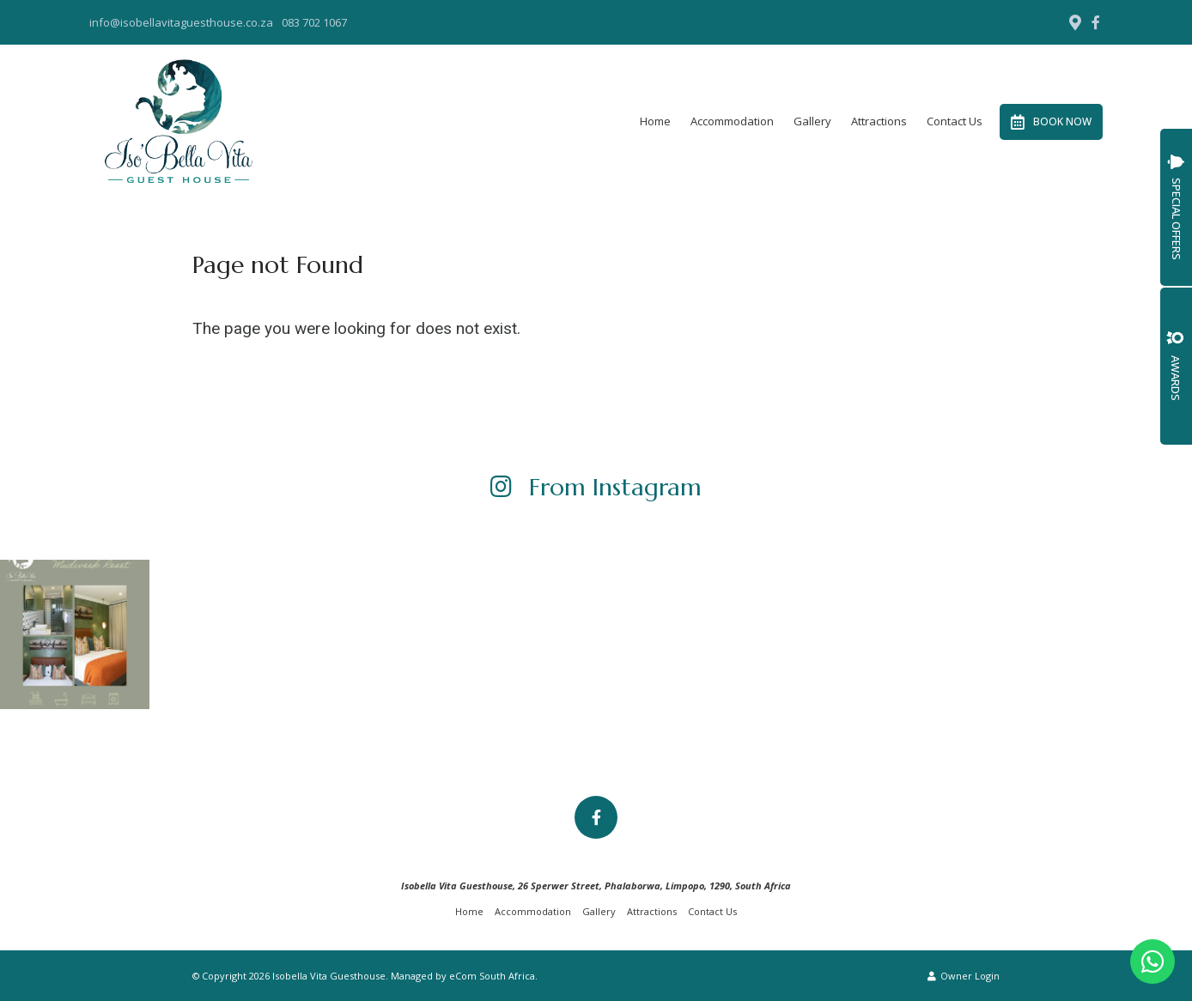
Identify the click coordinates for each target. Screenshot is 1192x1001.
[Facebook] (1096, 22)
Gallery (812, 121)
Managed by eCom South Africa (463, 975)
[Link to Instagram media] (74, 634)
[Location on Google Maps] (1074, 21)
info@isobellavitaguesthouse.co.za (181, 22)
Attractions (879, 121)
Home (655, 121)
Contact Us (954, 121)
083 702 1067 (314, 22)
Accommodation (732, 121)
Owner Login (963, 975)
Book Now (1051, 122)
